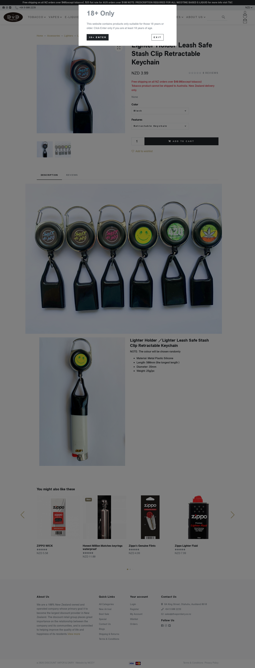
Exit (157, 37)
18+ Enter (98, 37)
